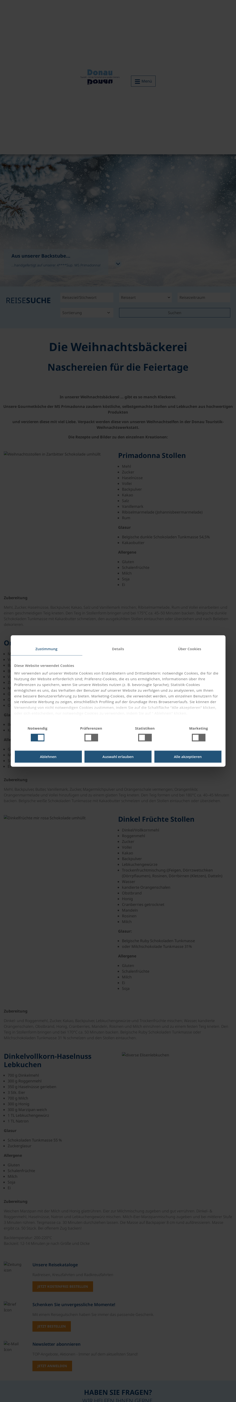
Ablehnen (48, 756)
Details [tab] (118, 648)
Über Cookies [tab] (189, 648)
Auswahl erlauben (117, 756)
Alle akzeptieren (188, 756)
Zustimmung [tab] (46, 648)
